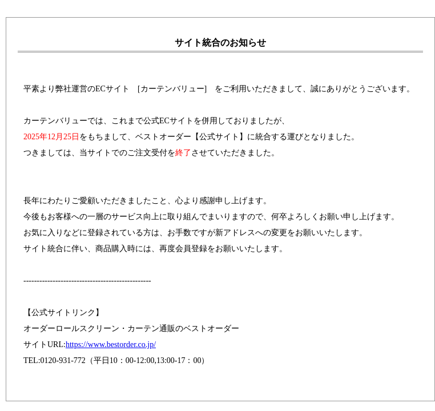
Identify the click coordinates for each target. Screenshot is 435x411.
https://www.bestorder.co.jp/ (111, 344)
